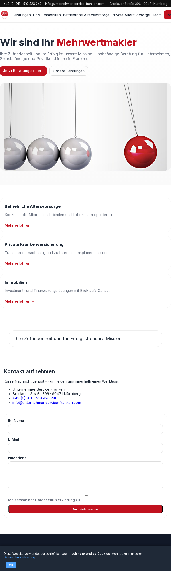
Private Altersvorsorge (131, 15)
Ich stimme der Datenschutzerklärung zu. (85, 497)
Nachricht (85, 472)
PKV (36, 15)
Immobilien (52, 15)
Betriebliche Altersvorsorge (86, 15)
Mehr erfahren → (20, 225)
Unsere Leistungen (69, 71)
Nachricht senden (85, 509)
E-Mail (85, 445)
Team (156, 15)
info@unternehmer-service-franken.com (74, 4)
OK (11, 565)
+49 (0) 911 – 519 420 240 (23, 4)
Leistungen (21, 15)
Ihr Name (85, 426)
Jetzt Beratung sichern (23, 70)
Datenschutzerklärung (19, 557)
